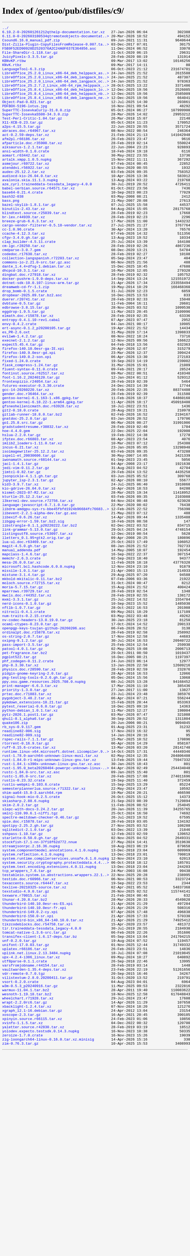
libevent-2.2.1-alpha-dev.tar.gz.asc (39, 610)
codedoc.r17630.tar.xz (24, 299)
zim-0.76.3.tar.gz (20, 1247)
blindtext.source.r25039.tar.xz (34, 250)
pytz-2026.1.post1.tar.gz (27, 852)
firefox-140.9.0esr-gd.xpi (29, 418)
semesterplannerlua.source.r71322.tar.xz (43, 941)
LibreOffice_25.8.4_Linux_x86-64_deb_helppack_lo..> (55, 102)
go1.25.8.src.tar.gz (22, 502)
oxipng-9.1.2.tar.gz (22, 763)
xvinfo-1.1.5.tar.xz (22, 1222)
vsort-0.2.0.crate (20, 1173)
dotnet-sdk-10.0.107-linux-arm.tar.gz (40, 334)
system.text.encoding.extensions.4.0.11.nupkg (49, 1035)
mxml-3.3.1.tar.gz (20, 714)
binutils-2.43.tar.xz (23, 245)
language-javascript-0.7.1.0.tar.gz (38, 600)
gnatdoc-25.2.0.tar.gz (24, 497)
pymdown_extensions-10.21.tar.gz (35, 837)
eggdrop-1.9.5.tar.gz (23, 368)
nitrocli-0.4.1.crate (23, 729)
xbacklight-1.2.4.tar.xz (26, 1202)
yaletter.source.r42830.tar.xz (33, 1227)
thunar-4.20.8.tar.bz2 (24, 1074)
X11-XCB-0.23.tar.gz (22, 142)
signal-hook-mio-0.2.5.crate (31, 951)
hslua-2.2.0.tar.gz (21, 517)
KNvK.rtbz (11, 72)
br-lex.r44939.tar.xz (23, 255)
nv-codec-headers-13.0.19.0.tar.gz (37, 739)
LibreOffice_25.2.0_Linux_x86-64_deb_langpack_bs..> (55, 87)
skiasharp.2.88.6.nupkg (25, 956)
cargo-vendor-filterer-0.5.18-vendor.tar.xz (47, 265)
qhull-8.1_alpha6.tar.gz (26, 857)
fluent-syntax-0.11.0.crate (30, 438)
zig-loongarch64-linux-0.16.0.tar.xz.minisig (48, 1242)
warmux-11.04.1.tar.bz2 (25, 1183)
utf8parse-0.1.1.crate (24, 1148)
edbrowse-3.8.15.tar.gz (25, 364)
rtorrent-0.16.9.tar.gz (25, 887)
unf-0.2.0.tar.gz (19, 1123)
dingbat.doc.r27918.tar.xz (29, 324)
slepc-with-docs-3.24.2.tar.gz (33, 966)
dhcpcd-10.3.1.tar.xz (23, 319)
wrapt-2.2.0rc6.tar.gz (24, 1197)
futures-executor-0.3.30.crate (33, 457)
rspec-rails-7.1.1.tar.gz (27, 882)
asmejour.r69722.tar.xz (25, 191)
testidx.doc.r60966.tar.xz (29, 1049)
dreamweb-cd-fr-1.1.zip (25, 339)
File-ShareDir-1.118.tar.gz (30, 58)
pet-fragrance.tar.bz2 (24, 778)
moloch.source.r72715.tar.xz (31, 694)
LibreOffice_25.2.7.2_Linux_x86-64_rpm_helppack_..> (55, 97)
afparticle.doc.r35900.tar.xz (32, 166)
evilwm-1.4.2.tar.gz (22, 398)
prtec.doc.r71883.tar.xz (26, 827)
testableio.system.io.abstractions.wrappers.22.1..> (55, 1044)
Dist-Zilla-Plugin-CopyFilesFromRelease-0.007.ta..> (55, 48)
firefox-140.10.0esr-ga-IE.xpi (33, 413)
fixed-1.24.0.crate (21, 428)
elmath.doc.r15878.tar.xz (27, 373)
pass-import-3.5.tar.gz (25, 768)
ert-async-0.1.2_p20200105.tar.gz (36, 388)
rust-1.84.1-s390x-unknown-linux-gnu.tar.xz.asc (51, 911)
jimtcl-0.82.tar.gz (21, 561)
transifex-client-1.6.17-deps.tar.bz (39, 1118)
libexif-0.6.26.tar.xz (24, 615)
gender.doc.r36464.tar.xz (27, 467)
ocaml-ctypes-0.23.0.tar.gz (30, 743)
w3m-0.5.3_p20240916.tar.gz (30, 1178)
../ (5, 28)
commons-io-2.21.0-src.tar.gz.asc (36, 309)
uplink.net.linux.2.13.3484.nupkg (36, 1138)
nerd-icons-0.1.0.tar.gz (26, 719)
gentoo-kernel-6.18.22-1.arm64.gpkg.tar (42, 477)
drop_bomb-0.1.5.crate (24, 344)
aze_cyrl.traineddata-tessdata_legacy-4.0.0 (47, 216)
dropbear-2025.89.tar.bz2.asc (32, 349)
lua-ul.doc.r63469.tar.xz (27, 645)
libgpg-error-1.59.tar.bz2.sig (33, 620)
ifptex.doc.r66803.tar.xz (27, 521)
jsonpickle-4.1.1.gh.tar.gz (30, 566)
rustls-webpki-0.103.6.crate (31, 936)
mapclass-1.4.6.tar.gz (24, 660)
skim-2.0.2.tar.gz (20, 961)
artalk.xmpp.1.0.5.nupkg (26, 186)
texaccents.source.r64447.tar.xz (35, 1054)
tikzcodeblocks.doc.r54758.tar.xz (36, 1104)
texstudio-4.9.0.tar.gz (25, 1064)
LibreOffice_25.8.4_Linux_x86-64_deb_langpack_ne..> (55, 112)
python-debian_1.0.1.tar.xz (30, 847)
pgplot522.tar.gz (19, 783)
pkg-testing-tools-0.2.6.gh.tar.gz (37, 808)
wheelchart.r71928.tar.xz (27, 1192)
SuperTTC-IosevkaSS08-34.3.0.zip (35, 132)
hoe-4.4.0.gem (16, 512)
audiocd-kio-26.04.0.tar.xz (30, 206)
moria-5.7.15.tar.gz (22, 699)
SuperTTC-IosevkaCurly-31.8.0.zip (36, 127)
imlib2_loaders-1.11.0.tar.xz (32, 526)
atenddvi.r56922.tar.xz (25, 196)
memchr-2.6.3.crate (21, 665)
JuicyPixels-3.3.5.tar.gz (27, 63)
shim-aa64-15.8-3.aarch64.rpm (32, 946)
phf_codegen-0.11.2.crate (27, 788)
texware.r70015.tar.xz (24, 1069)
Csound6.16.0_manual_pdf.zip (31, 43)
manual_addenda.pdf (21, 655)
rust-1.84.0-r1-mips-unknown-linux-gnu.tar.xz (49, 906)
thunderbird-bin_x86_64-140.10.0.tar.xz (42, 1099)
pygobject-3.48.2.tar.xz (26, 832)
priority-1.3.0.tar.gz (24, 822)
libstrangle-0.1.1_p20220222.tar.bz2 (39, 625)
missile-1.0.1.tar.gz (23, 679)
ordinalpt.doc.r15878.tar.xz (31, 753)
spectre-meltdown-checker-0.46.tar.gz (40, 975)
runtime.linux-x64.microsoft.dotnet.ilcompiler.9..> (55, 896)
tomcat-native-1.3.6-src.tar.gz (34, 1114)
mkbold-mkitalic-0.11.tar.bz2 (32, 689)
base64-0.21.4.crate (22, 225)
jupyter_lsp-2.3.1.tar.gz (27, 571)
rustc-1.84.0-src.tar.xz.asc (31, 921)
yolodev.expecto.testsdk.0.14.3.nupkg (40, 1232)
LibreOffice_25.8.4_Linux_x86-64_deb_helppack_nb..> (55, 107)
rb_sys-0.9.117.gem (21, 867)
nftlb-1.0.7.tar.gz (21, 724)
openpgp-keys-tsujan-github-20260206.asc (43, 748)
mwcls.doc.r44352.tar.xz (26, 709)
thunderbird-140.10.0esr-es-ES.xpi (37, 1079)
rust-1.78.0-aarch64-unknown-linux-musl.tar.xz (50, 901)
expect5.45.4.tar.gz (22, 408)
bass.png (10, 235)
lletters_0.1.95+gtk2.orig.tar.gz (36, 640)
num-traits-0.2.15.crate (26, 734)
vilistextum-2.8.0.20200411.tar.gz (37, 1168)
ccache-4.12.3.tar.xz (23, 275)
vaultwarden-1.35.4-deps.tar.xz (34, 1158)
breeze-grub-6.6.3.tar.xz (27, 260)
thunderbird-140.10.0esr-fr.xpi (34, 1084)
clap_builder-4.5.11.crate (29, 285)
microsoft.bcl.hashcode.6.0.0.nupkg (38, 674)
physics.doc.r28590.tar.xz (29, 798)
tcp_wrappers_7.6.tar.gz (26, 1040)
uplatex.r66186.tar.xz (24, 1133)
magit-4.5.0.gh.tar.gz (24, 650)
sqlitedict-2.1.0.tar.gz (26, 990)
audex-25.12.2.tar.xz (23, 201)
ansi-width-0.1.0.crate (25, 176)
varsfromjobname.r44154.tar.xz (33, 1153)
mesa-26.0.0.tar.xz (21, 669)
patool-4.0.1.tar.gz (22, 773)
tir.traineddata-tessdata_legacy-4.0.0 (41, 1109)
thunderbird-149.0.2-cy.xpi (30, 1089)
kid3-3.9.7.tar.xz (20, 576)
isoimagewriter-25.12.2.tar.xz (33, 536)
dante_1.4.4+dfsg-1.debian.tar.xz (36, 314)
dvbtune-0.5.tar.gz (21, 359)
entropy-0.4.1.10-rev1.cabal (31, 378)
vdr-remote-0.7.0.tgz (23, 1163)
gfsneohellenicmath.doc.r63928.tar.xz (40, 482)
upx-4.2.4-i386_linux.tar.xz (31, 1143)
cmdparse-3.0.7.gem (21, 294)
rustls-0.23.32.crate (23, 931)
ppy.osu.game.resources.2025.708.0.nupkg (43, 813)
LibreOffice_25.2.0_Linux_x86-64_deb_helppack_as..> (55, 82)
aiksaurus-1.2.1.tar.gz (25, 171)
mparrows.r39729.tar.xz (25, 704)
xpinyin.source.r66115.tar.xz (32, 1217)
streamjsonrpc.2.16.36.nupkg (31, 1010)
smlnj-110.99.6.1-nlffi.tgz (30, 970)
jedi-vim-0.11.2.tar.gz (25, 556)
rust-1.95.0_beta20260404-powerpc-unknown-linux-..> (55, 916)
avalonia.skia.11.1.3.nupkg (30, 211)
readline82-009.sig (21, 877)
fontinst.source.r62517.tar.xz (33, 443)
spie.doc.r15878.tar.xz (25, 980)
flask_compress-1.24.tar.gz (30, 433)
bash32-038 (13, 230)
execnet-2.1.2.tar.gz (23, 403)
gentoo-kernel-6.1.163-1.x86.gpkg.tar (40, 472)
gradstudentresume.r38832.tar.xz (35, 507)
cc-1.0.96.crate (18, 270)
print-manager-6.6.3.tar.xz (30, 817)
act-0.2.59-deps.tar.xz (25, 156)
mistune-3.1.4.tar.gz (23, 684)
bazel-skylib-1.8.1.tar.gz (29, 240)
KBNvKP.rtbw (14, 68)
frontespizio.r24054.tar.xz (30, 452)
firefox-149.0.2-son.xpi (26, 423)
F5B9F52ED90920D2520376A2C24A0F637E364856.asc (49, 53)
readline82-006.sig (21, 872)
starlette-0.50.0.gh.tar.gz (30, 1000)
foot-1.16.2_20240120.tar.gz (31, 447)
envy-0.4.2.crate (19, 383)
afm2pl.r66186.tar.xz (23, 161)
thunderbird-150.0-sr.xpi (27, 1094)
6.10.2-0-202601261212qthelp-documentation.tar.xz (53, 33)
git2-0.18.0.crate (20, 487)
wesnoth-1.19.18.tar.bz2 (26, 1188)
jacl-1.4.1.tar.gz (20, 551)
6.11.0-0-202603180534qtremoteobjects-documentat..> (55, 38)
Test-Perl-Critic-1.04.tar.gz (32, 137)
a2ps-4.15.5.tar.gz (21, 146)
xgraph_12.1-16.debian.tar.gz (32, 1207)
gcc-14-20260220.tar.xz (25, 462)
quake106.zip (15, 862)
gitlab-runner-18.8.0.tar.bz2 (32, 492)
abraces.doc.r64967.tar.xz (29, 151)
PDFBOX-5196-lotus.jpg (24, 122)
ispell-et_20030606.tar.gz (29, 541)
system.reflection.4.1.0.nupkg (33, 1020)
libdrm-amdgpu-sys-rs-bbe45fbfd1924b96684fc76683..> (55, 605)
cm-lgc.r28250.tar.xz (23, 290)
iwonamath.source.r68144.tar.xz (34, 546)
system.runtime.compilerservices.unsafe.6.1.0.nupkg (55, 1025)
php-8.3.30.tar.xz (20, 793)
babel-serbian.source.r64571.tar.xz (38, 220)
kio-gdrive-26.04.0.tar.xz (29, 581)
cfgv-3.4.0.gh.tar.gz (23, 280)
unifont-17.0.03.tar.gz (25, 1128)
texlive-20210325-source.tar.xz (34, 1059)
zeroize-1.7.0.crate (22, 1237)
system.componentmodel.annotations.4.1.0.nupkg (50, 1015)
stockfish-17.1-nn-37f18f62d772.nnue (39, 1005)
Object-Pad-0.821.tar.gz (26, 117)
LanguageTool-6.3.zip (23, 77)
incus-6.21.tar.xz (20, 531)
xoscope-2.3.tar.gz (21, 1212)
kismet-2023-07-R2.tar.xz (27, 586)
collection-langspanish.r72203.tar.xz (40, 304)
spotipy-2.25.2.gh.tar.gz (27, 985)
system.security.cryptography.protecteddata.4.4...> (55, 1030)
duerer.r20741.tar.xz (23, 354)
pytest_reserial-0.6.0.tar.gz (32, 842)
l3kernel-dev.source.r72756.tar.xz (37, 595)
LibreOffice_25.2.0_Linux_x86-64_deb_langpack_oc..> (55, 92)
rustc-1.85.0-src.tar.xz (26, 926)
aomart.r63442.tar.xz (23, 181)
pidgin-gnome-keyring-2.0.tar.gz (35, 803)
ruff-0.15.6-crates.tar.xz (29, 892)
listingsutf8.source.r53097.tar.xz (37, 635)
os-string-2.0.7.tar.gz (25, 758)
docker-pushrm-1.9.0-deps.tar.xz (35, 329)
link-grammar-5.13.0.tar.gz (30, 630)
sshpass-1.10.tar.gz (22, 995)
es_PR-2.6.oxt (16, 393)
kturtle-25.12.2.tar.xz (25, 591)
